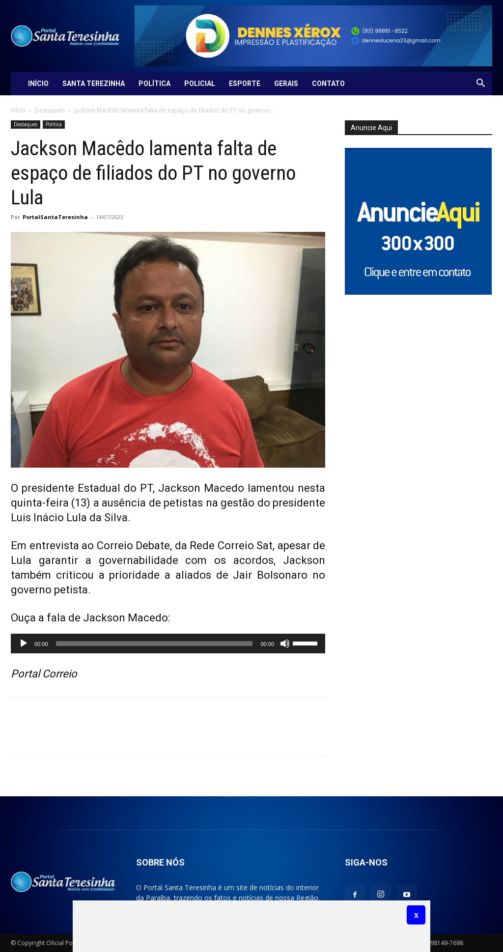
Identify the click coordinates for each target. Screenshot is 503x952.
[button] (480, 84)
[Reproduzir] (23, 643)
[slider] (154, 643)
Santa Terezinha (93, 83)
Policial (199, 83)
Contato (328, 83)
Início (38, 83)
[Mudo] (285, 643)
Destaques (50, 110)
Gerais (286, 83)
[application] (168, 643)
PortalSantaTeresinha (55, 217)
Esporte (244, 83)
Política (154, 83)
